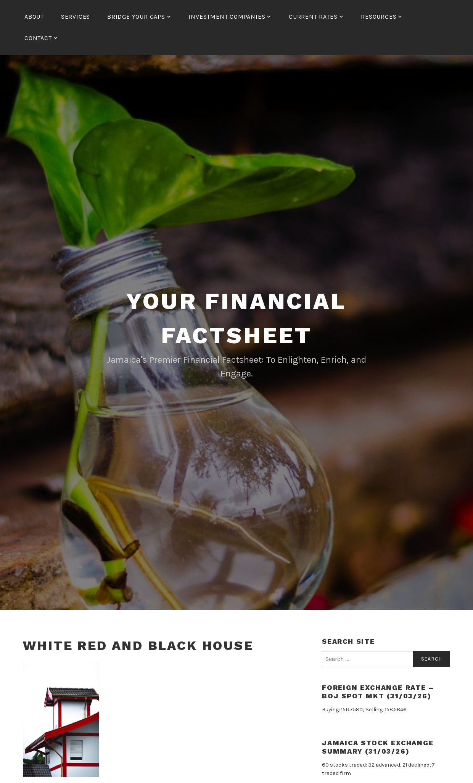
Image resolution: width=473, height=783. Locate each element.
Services (75, 16)
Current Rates (313, 16)
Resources (378, 16)
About (34, 16)
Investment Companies (226, 16)
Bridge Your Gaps (136, 16)
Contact (38, 38)
